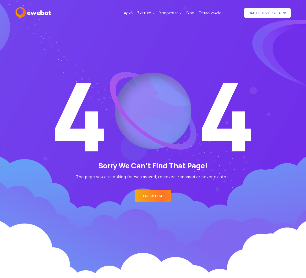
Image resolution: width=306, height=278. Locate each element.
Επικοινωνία (210, 13)
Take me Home (153, 196)
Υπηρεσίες (169, 13)
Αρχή (128, 13)
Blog (190, 13)
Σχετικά (144, 13)
